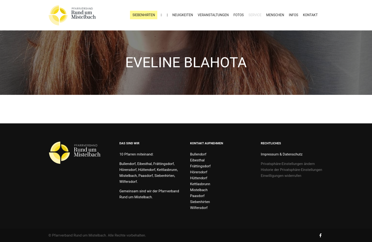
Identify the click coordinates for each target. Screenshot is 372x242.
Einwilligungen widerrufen (281, 176)
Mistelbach (199, 190)
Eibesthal (197, 160)
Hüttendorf (198, 178)
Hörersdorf (198, 172)
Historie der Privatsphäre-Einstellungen (291, 170)
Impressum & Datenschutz (281, 154)
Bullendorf (198, 154)
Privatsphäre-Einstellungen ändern (288, 164)
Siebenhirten (200, 202)
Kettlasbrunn (200, 184)
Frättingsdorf (200, 166)
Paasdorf (197, 196)
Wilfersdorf (199, 208)
